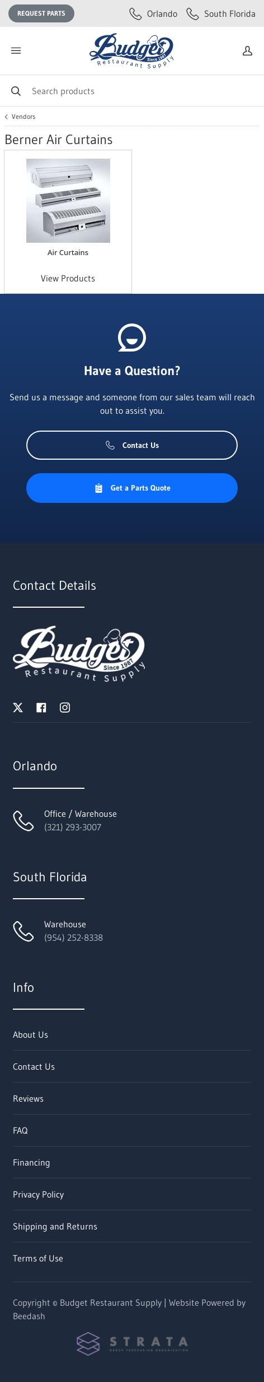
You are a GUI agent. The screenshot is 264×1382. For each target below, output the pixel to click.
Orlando (153, 13)
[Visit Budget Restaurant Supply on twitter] (18, 706)
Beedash (29, 1315)
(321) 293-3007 (72, 827)
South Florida (221, 13)
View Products (68, 278)
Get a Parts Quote (132, 488)
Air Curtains (68, 252)
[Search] (132, 90)
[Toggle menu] (15, 51)
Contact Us (132, 445)
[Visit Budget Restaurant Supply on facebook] (41, 706)
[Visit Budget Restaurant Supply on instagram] (65, 706)
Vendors (23, 117)
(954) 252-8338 (73, 937)
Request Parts (41, 13)
